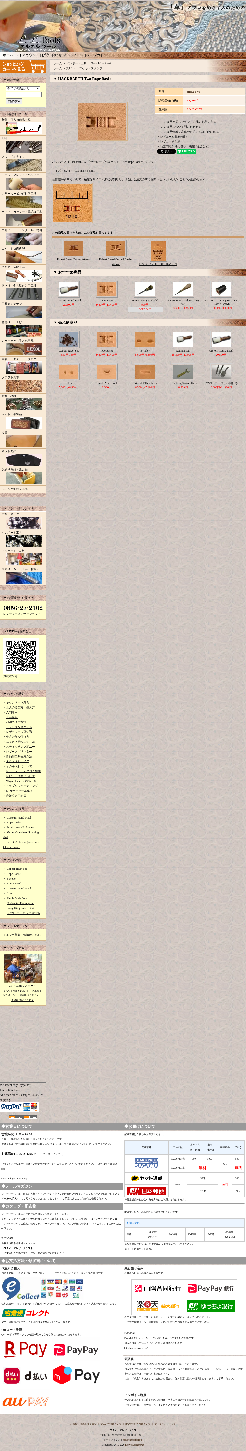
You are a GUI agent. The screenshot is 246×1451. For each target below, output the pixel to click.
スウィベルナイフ (23, 163)
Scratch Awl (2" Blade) (20, 827)
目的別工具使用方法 (19, 756)
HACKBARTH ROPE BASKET (158, 264)
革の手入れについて (19, 766)
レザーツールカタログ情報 (23, 771)
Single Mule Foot (17, 898)
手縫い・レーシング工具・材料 (23, 237)
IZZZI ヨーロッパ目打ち (23, 913)
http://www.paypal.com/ (136, 1348)
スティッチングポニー (20, 746)
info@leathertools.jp (18, 1178)
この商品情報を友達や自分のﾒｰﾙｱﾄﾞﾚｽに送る (190, 132)
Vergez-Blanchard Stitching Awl (183, 302)
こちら (80, 1198)
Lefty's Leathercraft (134, 1445)
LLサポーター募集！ (19, 791)
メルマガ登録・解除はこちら (22, 934)
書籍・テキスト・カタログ (23, 366)
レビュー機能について (20, 776)
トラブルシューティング (22, 786)
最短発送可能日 (16, 795)
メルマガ (93, 55)
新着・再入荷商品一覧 (23, 126)
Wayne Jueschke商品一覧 (21, 781)
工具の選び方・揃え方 (20, 707)
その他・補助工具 (23, 274)
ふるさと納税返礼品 (15, 489)
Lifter (10, 893)
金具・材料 (23, 403)
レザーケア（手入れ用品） (23, 347)
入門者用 (12, 712)
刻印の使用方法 (16, 722)
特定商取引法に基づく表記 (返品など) (184, 146)
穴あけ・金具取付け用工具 (23, 292)
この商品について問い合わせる (181, 126)
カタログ (40, 1213)
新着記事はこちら (22, 1000)
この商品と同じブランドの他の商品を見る (188, 122)
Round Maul (14, 883)
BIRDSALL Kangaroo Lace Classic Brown (221, 302)
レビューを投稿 (170, 141)
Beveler (11, 878)
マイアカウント (27, 55)
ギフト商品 (23, 458)
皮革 (23, 439)
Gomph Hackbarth (101, 63)
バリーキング (23, 521)
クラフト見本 (23, 384)
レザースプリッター (19, 751)
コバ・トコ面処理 (23, 255)
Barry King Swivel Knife (21, 908)
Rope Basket (14, 822)
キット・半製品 (23, 421)
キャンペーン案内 (17, 702)
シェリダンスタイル (19, 727)
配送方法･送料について (138, 1424)
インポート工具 (23, 539)
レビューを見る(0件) (173, 136)
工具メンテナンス (23, 311)
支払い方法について (111, 1424)
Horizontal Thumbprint (20, 903)
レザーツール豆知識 (19, 732)
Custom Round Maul (19, 817)
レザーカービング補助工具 (23, 200)
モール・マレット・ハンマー (23, 182)
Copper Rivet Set (17, 868)
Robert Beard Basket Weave (73, 259)
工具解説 (12, 717)
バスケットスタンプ (89, 68)
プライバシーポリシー (166, 1424)
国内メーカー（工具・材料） (23, 576)
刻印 (23, 145)
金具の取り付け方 (17, 736)
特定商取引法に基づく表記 (82, 1424)
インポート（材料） (23, 558)
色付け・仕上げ (23, 329)
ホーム (8, 55)
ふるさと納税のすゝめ (20, 741)
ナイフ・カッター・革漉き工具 (23, 218)
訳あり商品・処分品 (23, 476)
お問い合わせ (51, 55)
